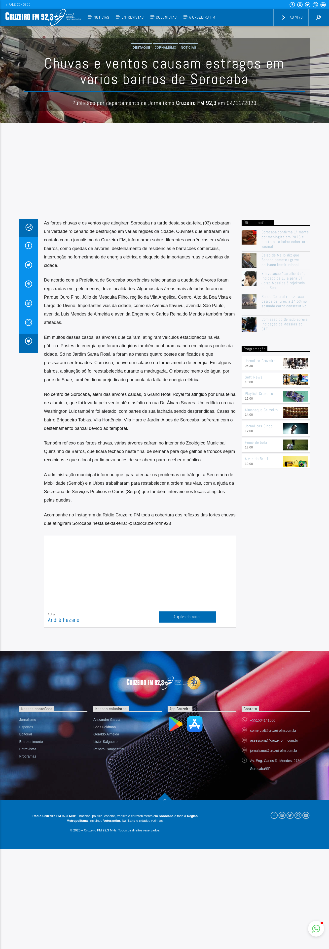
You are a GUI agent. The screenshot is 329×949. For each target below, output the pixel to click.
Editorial (25, 834)
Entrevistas (132, 17)
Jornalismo (165, 97)
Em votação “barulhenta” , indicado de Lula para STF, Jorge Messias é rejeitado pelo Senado (283, 380)
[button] (316, 929)
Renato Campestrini (108, 849)
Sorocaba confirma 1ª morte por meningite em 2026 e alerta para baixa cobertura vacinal (285, 339)
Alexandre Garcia (106, 820)
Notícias (101, 17)
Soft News (253, 477)
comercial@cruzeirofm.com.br (273, 831)
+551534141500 (262, 820)
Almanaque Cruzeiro (261, 510)
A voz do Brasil (257, 559)
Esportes (26, 827)
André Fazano (64, 720)
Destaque (141, 97)
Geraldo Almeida (106, 834)
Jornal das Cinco (259, 526)
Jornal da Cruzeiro (260, 461)
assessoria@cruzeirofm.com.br (274, 841)
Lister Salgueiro (105, 842)
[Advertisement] (164, 281)
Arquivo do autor (187, 717)
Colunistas (166, 17)
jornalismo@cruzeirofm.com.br (273, 851)
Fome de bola (256, 542)
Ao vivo (292, 17)
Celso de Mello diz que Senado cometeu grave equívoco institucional (280, 360)
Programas (27, 856)
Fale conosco (17, 4)
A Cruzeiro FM (202, 17)
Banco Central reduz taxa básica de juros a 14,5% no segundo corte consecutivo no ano (284, 403)
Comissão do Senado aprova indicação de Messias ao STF (284, 424)
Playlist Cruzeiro (259, 493)
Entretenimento (31, 842)
